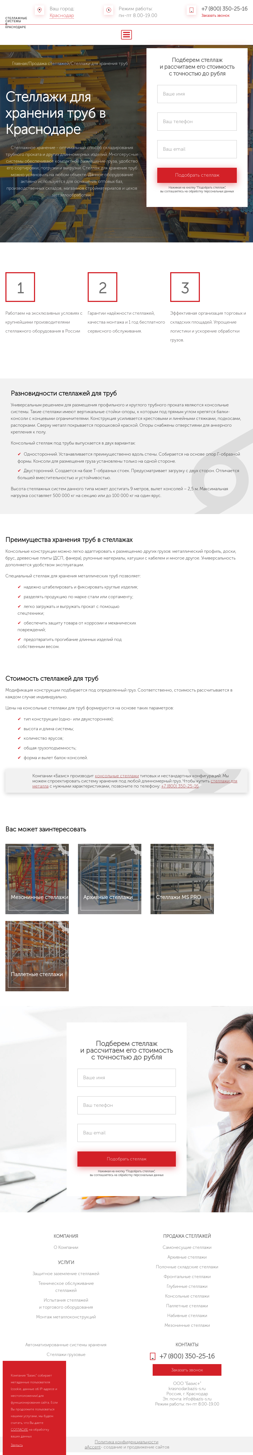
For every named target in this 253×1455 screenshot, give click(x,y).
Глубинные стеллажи (187, 1289)
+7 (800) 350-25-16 (224, 8)
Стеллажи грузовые (66, 1357)
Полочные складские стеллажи (187, 1269)
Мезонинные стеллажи (187, 1328)
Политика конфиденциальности (126, 1444)
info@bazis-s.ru (197, 1401)
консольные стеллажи (117, 775)
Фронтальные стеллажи (187, 1279)
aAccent (93, 1449)
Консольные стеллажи (187, 1298)
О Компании (66, 1250)
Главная (19, 63)
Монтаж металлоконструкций (66, 1319)
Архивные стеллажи (187, 1259)
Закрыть (17, 1445)
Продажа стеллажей (49, 63)
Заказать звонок (215, 15)
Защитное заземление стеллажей (66, 1276)
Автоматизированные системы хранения (66, 1347)
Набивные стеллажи (187, 1318)
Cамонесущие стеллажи (187, 1250)
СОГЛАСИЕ (19, 1429)
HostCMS (187, 1419)
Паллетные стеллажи (187, 1308)
